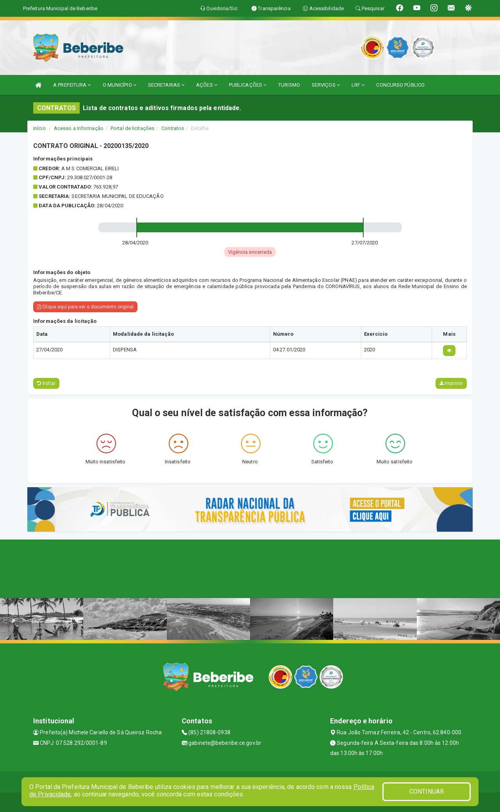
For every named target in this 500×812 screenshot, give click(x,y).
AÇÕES (206, 85)
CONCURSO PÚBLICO (400, 85)
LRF (358, 85)
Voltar (46, 383)
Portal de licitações (132, 128)
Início (39, 128)
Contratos (172, 128)
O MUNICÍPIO (119, 85)
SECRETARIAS (166, 85)
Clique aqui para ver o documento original (85, 307)
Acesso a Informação (79, 128)
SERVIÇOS (326, 85)
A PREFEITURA (72, 85)
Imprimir (451, 383)
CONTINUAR (426, 791)
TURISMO (289, 85)
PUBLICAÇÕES (247, 85)
